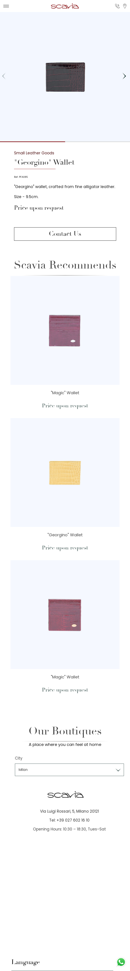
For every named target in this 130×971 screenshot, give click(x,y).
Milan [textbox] (28, 769)
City (25, 758)
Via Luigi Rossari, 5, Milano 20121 (75, 811)
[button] (124, 76)
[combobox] (75, 770)
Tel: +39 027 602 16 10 (75, 820)
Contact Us (65, 234)
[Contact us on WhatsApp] (121, 962)
